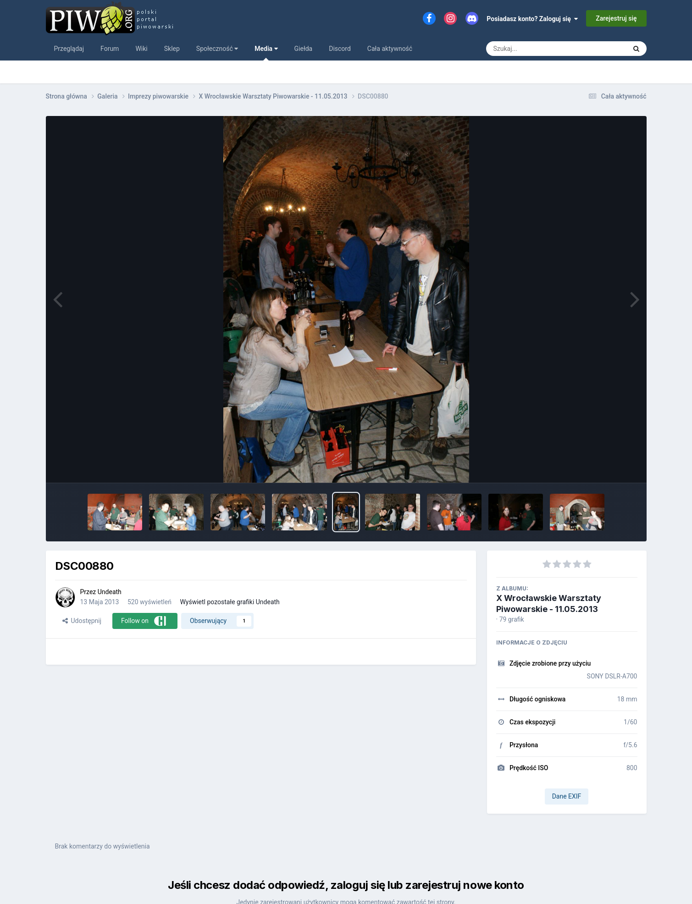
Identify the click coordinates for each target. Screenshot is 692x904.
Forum (109, 48)
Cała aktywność (389, 48)
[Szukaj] (535, 48)
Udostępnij (81, 620)
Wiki (141, 48)
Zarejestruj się (616, 18)
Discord (340, 48)
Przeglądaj (69, 48)
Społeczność (217, 48)
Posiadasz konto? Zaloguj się (532, 18)
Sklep (172, 48)
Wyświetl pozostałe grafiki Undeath (229, 602)
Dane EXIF (566, 796)
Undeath (110, 591)
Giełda (303, 48)
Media (266, 53)
